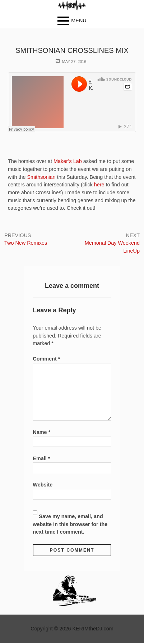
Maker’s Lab (68, 161)
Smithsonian (41, 177)
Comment (46, 359)
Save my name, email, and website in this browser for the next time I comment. (70, 524)
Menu (78, 20)
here (99, 184)
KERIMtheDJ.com (92, 628)
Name (41, 432)
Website (42, 485)
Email (41, 458)
